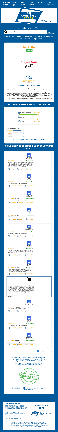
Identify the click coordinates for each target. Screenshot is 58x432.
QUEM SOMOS (40, 3)
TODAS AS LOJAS (14, 4)
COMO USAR (23, 3)
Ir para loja (29, 50)
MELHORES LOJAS (5, 3)
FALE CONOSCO (49, 3)
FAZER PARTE (31, 3)
